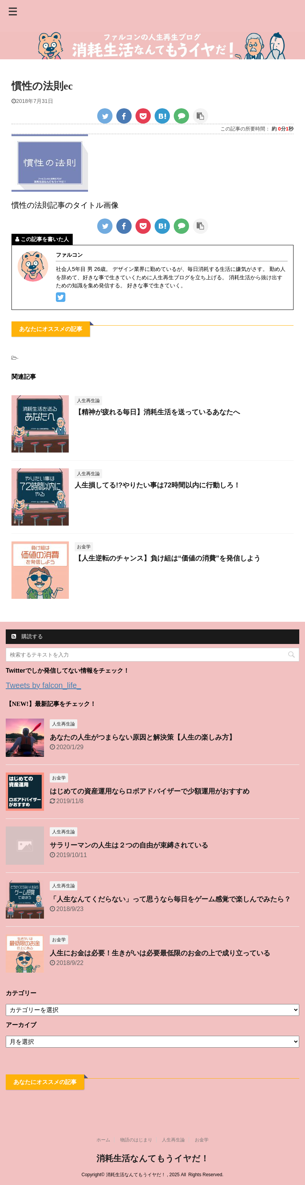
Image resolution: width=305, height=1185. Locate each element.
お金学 (202, 1140)
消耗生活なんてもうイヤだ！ (152, 1158)
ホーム (103, 1140)
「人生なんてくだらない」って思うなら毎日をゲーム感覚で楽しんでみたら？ (170, 899)
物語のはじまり (136, 1140)
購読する (27, 636)
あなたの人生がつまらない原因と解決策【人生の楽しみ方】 (143, 737)
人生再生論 (173, 1140)
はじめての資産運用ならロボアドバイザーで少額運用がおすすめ (150, 791)
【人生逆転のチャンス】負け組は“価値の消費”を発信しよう (168, 558)
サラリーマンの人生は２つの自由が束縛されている (129, 845)
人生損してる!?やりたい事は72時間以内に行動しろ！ (157, 485)
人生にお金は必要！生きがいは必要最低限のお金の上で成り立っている (160, 953)
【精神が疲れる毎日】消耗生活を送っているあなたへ (157, 412)
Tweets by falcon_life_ (43, 685)
